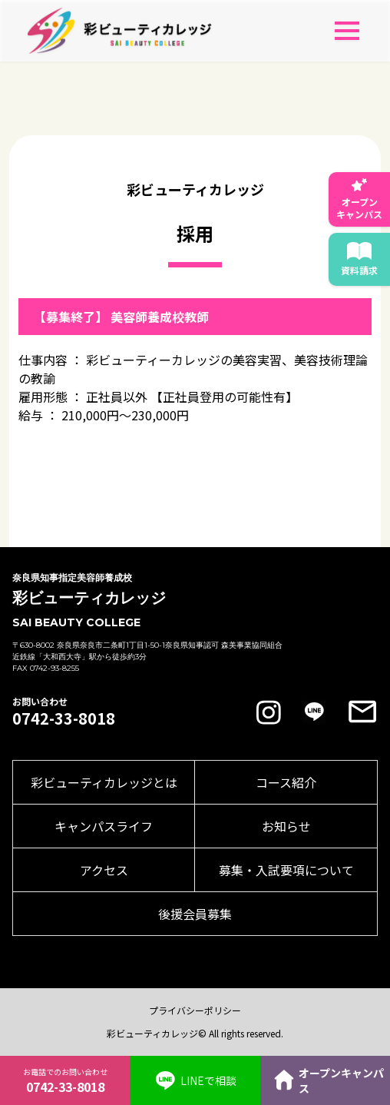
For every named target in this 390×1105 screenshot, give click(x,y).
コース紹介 (286, 782)
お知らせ (286, 826)
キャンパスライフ (104, 826)
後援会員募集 (195, 913)
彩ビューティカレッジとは (104, 782)
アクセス (104, 870)
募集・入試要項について (286, 870)
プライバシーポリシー (195, 1010)
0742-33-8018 (63, 718)
